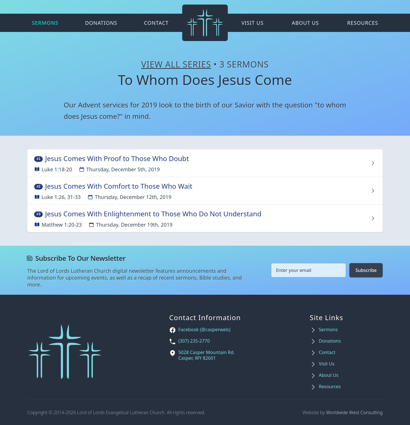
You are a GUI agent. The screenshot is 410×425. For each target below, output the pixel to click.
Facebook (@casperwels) (204, 330)
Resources (362, 22)
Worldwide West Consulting (354, 412)
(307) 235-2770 (194, 341)
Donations (101, 22)
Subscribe (366, 270)
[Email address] (308, 270)
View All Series (176, 64)
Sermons (45, 22)
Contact (156, 22)
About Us (305, 22)
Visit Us (252, 22)
